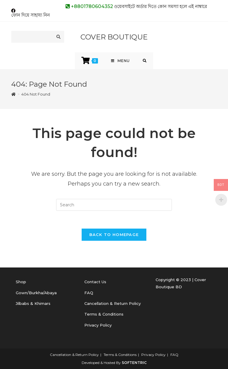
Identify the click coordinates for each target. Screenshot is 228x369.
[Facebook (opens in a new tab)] (14, 11)
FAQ (88, 292)
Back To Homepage (114, 234)
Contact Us (95, 281)
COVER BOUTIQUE (114, 37)
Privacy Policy (98, 325)
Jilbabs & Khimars (33, 303)
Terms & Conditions (104, 314)
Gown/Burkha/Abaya (36, 292)
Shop (21, 281)
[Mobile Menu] (120, 60)
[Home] (13, 94)
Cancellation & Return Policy (112, 303)
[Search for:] (144, 60)
